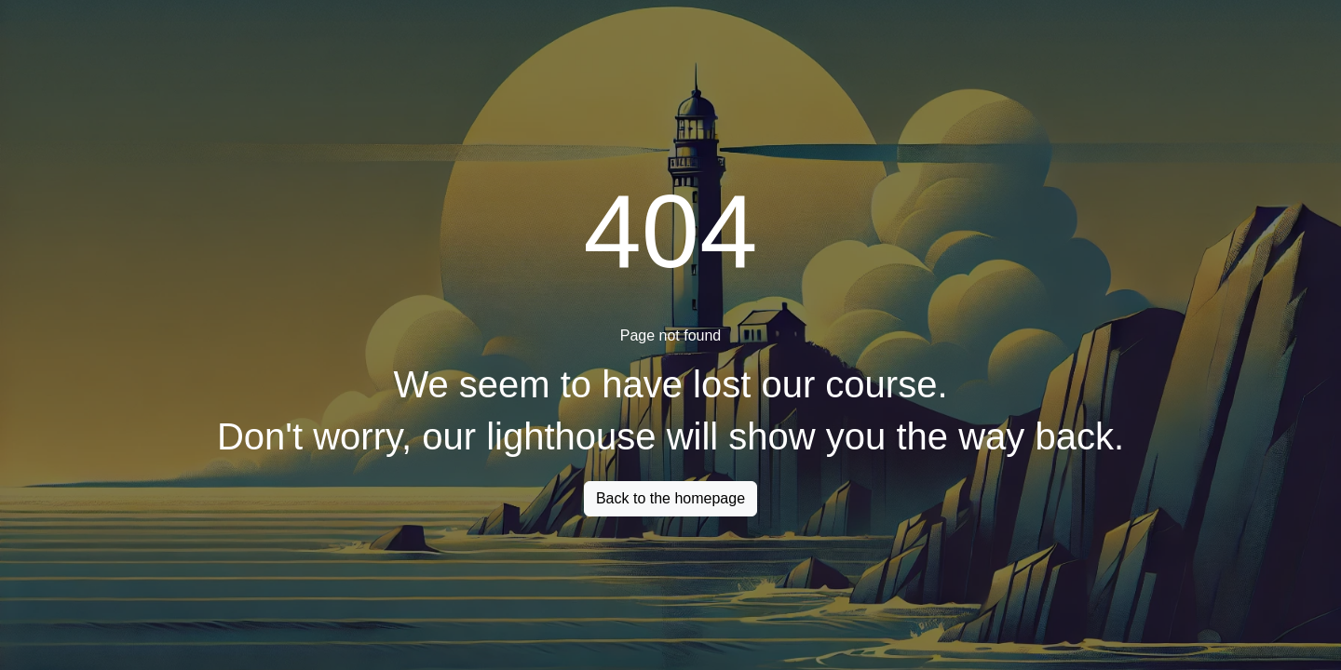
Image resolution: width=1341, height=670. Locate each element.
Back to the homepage (670, 498)
